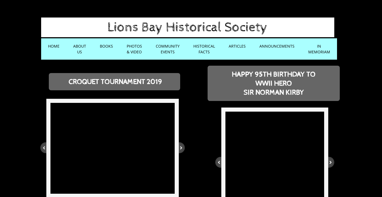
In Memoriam (319, 49)
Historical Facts (204, 49)
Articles (237, 46)
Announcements (277, 46)
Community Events (168, 49)
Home (54, 46)
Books (106, 46)
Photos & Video (134, 49)
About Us (79, 49)
